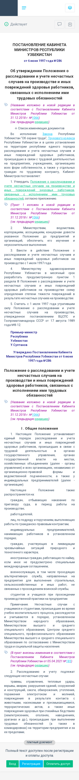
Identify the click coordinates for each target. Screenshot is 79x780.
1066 (35, 117)
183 (68, 661)
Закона (47, 134)
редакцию (41, 122)
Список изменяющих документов (39, 128)
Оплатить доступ (58, 763)
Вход (12, 763)
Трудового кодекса (61, 138)
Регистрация (31, 763)
